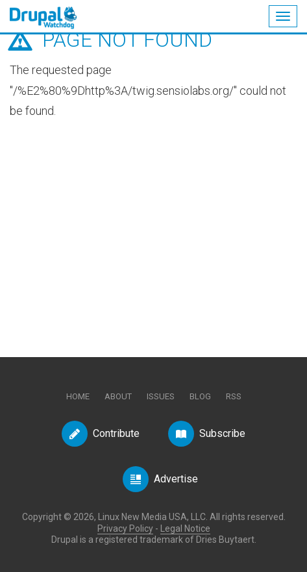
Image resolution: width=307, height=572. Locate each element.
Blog (200, 396)
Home (78, 396)
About (118, 396)
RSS (233, 396)
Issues (161, 396)
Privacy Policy (125, 528)
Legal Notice (185, 528)
